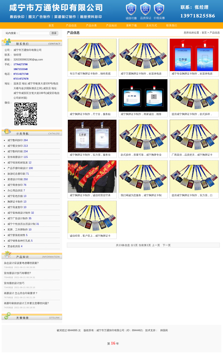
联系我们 (171, 25)
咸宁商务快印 (15, 185)
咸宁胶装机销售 (16, 235)
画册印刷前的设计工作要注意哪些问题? (26, 303)
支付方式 (151, 25)
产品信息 (71, 25)
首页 (51, 25)
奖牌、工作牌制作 (17, 229)
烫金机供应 (13, 246)
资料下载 (131, 25)
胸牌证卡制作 (15, 201)
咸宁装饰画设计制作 (18, 212)
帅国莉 (164, 330)
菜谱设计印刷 (15, 179)
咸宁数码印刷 (15, 151)
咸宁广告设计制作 (17, 218)
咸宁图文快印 (15, 145)
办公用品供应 (15, 190)
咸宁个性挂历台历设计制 (21, 224)
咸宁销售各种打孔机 (18, 240)
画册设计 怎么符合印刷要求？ (21, 293)
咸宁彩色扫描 (15, 196)
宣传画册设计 (15, 157)
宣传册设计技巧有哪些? (17, 273)
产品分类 (91, 25)
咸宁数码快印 (15, 140)
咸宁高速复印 (15, 207)
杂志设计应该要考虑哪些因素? (21, 263)
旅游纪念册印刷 (16, 173)
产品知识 (111, 25)
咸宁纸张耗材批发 (17, 162)
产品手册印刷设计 (17, 168)
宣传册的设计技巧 (14, 283)
